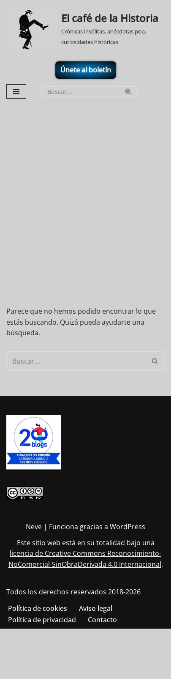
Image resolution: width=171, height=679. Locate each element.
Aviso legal (95, 608)
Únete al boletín (85, 70)
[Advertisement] (85, 190)
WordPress (127, 526)
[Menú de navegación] (16, 91)
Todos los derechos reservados (56, 591)
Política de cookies (37, 608)
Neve (34, 526)
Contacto (102, 619)
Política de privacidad (42, 619)
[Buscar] (80, 91)
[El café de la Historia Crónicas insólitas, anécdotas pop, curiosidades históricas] (85, 29)
